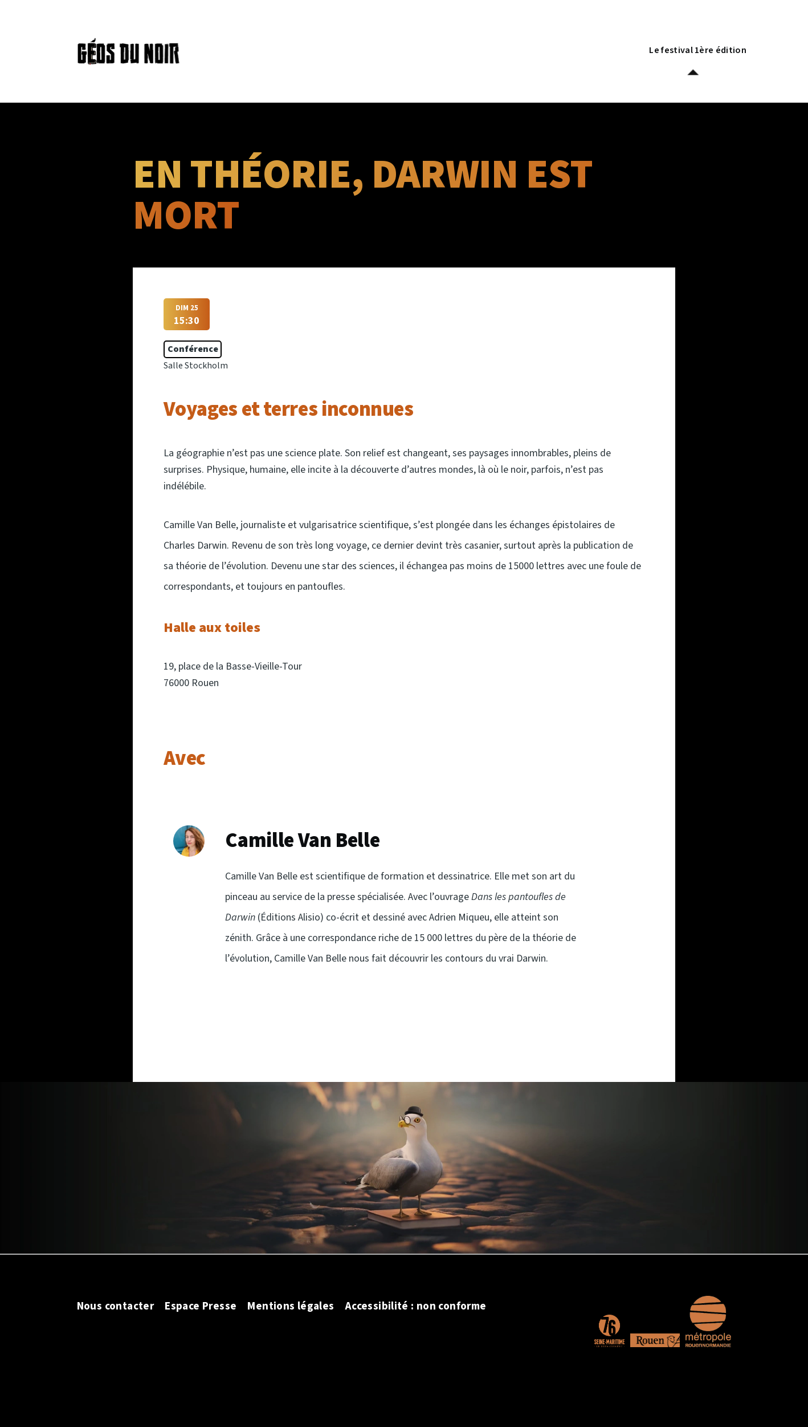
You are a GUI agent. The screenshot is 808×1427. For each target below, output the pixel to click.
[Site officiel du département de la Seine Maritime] (609, 1331)
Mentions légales (290, 1306)
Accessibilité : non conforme (416, 1306)
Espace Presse (200, 1306)
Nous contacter (115, 1306)
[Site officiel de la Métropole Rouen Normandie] (708, 1321)
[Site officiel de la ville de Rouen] (655, 1340)
